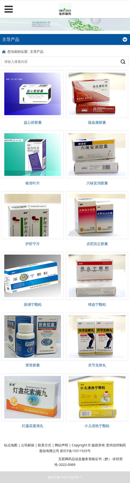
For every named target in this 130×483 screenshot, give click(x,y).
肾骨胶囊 (32, 365)
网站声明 (61, 445)
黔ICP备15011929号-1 (65, 477)
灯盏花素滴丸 (32, 425)
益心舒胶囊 (33, 122)
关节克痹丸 (97, 365)
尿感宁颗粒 (33, 304)
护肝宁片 (32, 243)
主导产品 (36, 51)
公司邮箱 (27, 445)
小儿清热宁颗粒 (97, 425)
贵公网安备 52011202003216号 (31, 459)
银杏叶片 (32, 183)
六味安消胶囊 (97, 183)
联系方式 (44, 445)
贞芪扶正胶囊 (97, 243)
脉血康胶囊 (97, 122)
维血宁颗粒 (97, 304)
